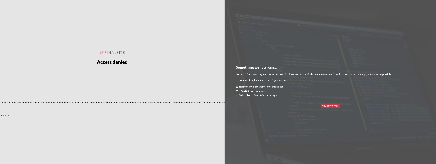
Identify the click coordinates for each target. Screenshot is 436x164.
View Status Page (330, 106)
